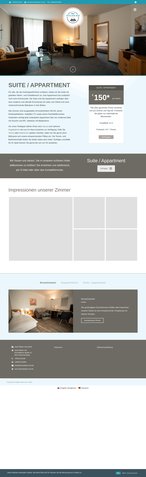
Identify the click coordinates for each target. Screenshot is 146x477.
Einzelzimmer (48, 282)
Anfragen (106, 168)
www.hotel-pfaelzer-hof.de (24, 369)
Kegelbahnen (14, 130)
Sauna (45, 126)
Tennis (11, 133)
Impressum (58, 347)
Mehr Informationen (130, 473)
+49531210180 (17, 2)
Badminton (24, 133)
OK (118, 473)
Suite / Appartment (94, 282)
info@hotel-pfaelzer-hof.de (36, 2)
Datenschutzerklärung (105, 347)
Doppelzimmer (69, 282)
